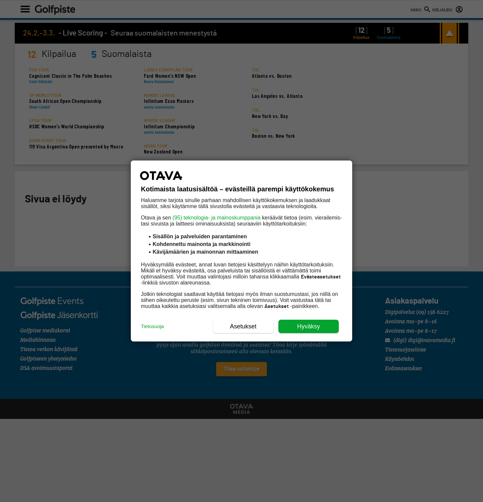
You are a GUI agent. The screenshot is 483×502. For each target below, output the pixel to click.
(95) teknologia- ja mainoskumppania (216, 218)
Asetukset (243, 326)
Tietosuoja (152, 326)
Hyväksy (308, 326)
